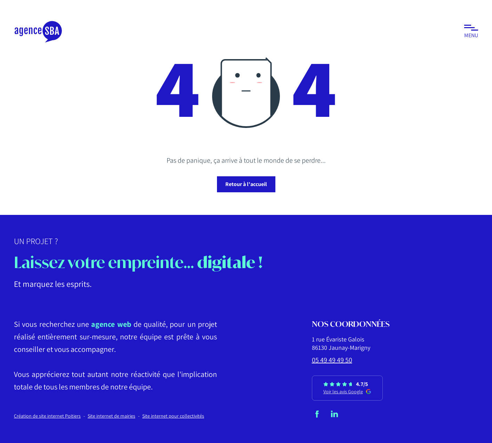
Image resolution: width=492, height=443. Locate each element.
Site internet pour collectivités (173, 416)
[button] (471, 32)
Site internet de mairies (111, 416)
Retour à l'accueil (246, 184)
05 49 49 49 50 (332, 359)
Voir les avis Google (347, 391)
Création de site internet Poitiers (47, 416)
